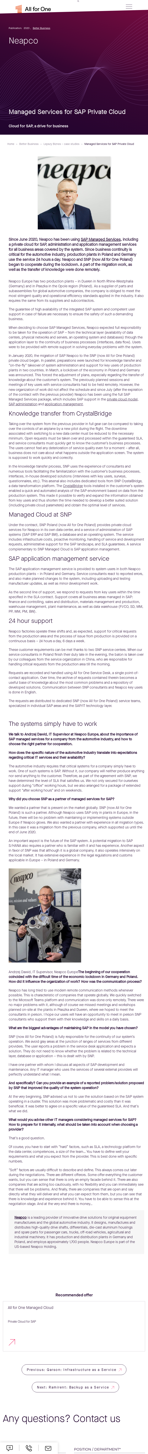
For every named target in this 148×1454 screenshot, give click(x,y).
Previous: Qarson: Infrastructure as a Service (72, 1369)
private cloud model (122, 399)
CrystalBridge (73, 486)
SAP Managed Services (101, 239)
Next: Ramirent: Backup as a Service (73, 1387)
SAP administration (23, 404)
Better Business (41, 28)
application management (64, 404)
